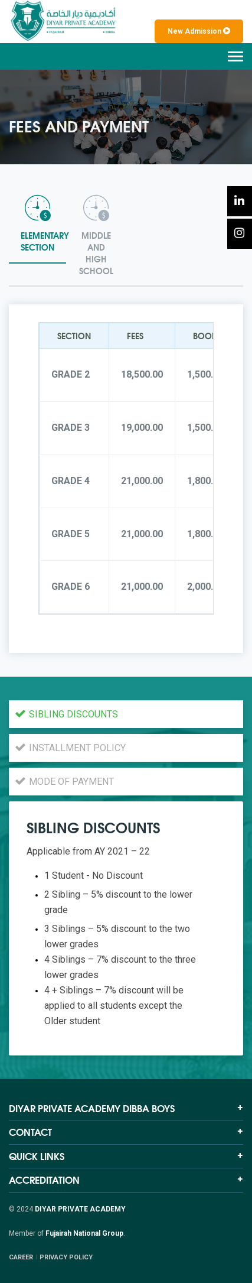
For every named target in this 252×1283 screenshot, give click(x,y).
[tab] (37, 226)
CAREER (21, 1257)
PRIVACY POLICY (66, 1257)
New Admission (199, 31)
